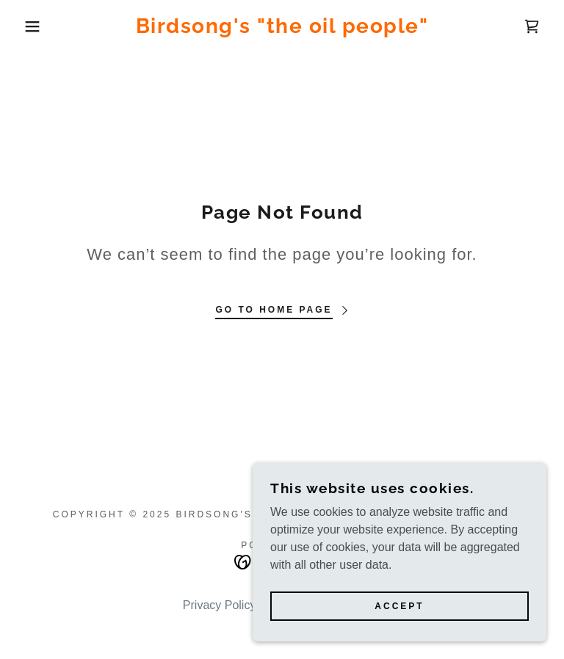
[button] (28, 26)
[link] (282, 29)
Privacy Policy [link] (219, 605)
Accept (399, 636)
